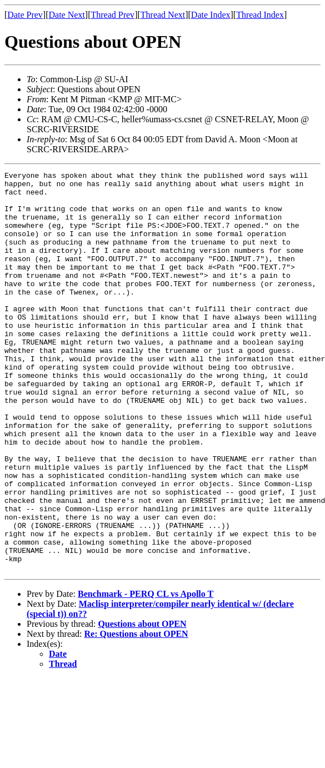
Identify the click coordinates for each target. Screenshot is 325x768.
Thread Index (260, 14)
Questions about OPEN (142, 704)
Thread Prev (112, 14)
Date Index (211, 14)
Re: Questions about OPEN (136, 714)
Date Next (67, 14)
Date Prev (25, 14)
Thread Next (163, 14)
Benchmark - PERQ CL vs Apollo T (145, 674)
